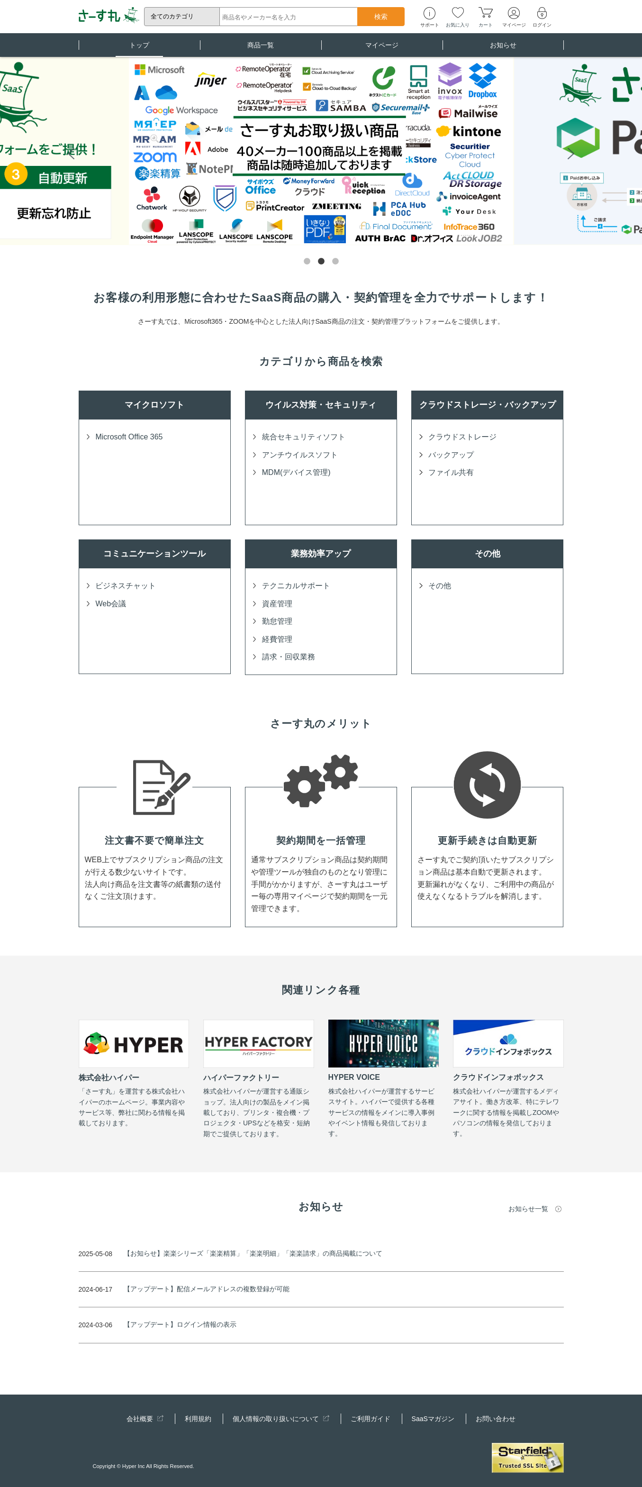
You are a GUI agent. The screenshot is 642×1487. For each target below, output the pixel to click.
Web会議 (110, 604)
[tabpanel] (321, 152)
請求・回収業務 (288, 657)
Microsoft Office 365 (129, 437)
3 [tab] (335, 261)
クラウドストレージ (462, 437)
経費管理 (277, 639)
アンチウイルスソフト (300, 455)
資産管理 (277, 604)
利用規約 (198, 1419)
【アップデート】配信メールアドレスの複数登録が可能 (206, 1289)
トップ (139, 49)
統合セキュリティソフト (303, 437)
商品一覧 (260, 49)
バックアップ (451, 455)
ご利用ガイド (370, 1419)
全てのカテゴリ (172, 16)
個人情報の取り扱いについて (281, 1419)
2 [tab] (321, 261)
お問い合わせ (495, 1419)
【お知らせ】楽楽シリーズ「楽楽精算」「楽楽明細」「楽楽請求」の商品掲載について (253, 1253)
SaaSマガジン (433, 1419)
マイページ (382, 49)
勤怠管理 (277, 621)
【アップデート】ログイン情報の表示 (180, 1324)
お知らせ (503, 49)
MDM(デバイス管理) (296, 472)
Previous (71, 152)
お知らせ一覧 (528, 1209)
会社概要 (145, 1419)
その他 (439, 586)
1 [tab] (307, 261)
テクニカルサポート (296, 586)
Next (571, 152)
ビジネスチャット (125, 586)
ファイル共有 (451, 472)
